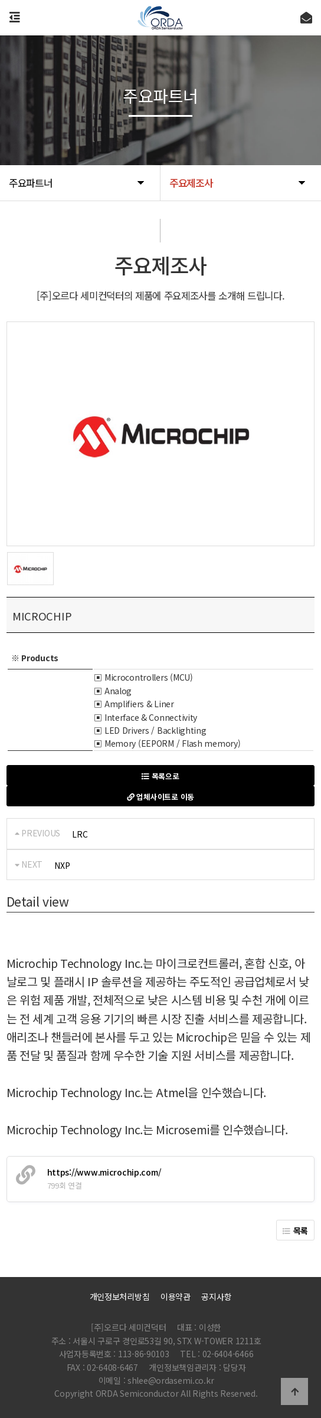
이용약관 (175, 1296)
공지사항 (216, 1296)
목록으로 (160, 776)
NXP (62, 865)
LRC (79, 834)
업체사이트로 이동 (160, 796)
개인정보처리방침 (120, 1296)
